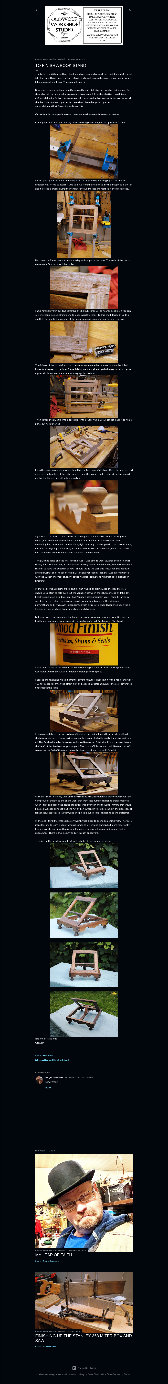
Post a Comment (51, 1261)
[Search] (131, 9)
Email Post (48, 1055)
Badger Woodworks (54, 1077)
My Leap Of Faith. (54, 1255)
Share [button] (38, 1055)
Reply (48, 1087)
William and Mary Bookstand (55, 1060)
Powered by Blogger (84, 1368)
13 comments (49, 1346)
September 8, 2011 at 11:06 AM (79, 1077)
